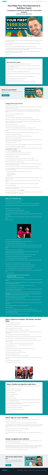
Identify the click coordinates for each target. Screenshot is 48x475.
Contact (33, 1)
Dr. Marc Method (23, 1)
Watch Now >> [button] (5, 95)
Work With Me (40, 1)
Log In (45, 1)
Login (36, 1)
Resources (29, 1)
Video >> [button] (8, 467)
